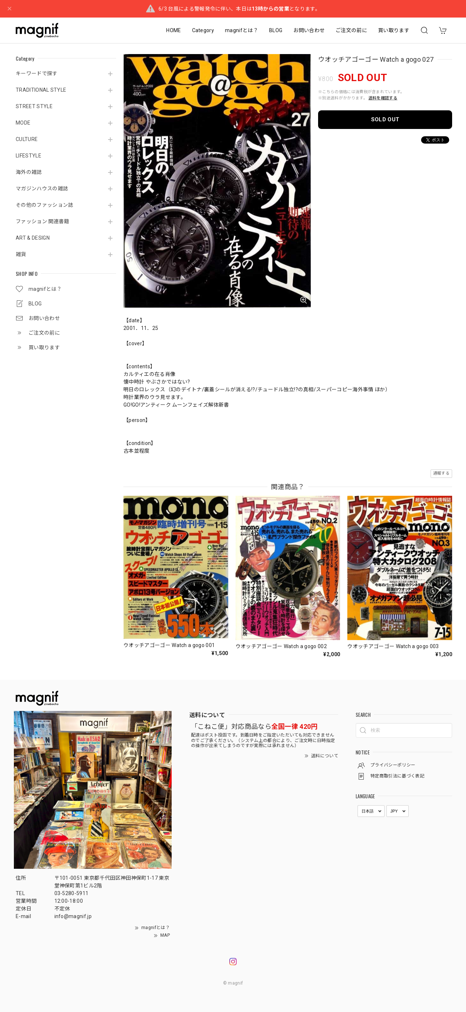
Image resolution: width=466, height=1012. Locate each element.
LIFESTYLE (28, 156)
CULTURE (27, 139)
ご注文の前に (351, 30)
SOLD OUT (385, 119)
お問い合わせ (309, 30)
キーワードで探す (37, 73)
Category (203, 30)
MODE (23, 123)
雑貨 (21, 254)
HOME (173, 30)
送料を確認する (382, 98)
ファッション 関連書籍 (42, 221)
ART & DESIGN (33, 238)
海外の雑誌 (29, 172)
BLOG (275, 30)
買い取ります (393, 30)
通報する (441, 473)
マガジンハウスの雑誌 (42, 188)
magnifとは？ (241, 30)
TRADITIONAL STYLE (41, 90)
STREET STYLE (34, 106)
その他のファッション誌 (44, 205)
